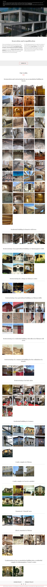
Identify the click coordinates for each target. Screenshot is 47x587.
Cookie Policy (17, 582)
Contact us (23, 63)
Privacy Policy (29, 582)
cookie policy (30, 3)
